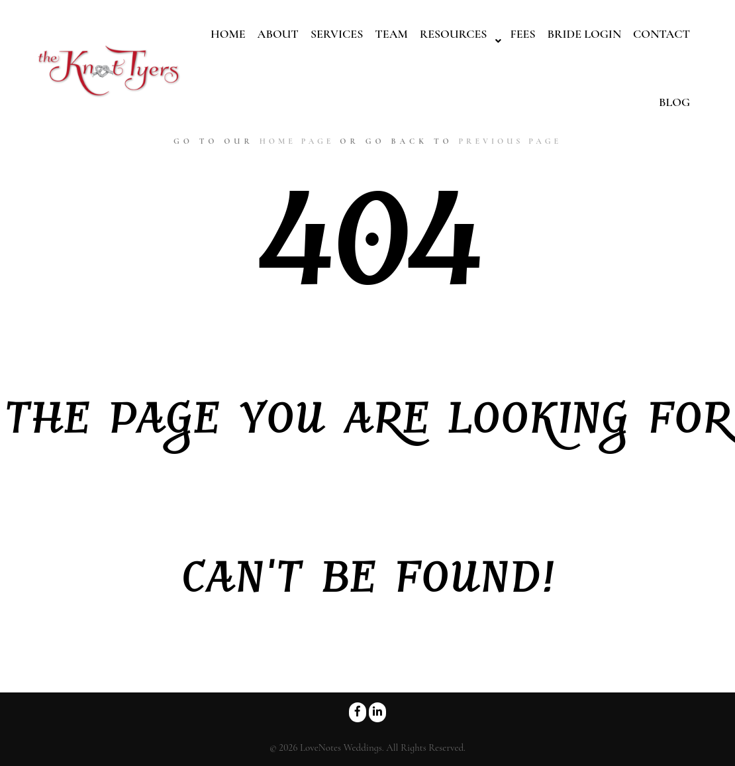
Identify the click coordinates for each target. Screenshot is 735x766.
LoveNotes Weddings (341, 747)
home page (297, 141)
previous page (510, 141)
